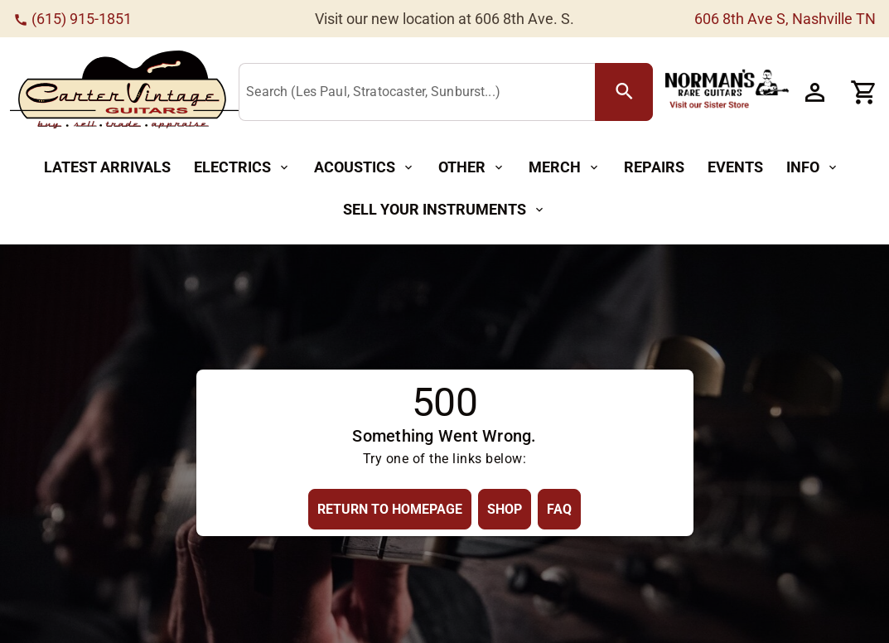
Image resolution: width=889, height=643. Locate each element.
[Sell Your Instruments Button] (444, 210)
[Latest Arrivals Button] (107, 168)
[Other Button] (472, 168)
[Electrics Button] (242, 168)
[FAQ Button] (559, 509)
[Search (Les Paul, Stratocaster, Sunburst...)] (420, 93)
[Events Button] (735, 168)
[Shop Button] (504, 509)
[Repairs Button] (654, 168)
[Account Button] (814, 92)
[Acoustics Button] (364, 168)
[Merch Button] (564, 168)
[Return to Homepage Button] (389, 509)
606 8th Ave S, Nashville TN (785, 18)
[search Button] (624, 92)
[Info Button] (813, 168)
